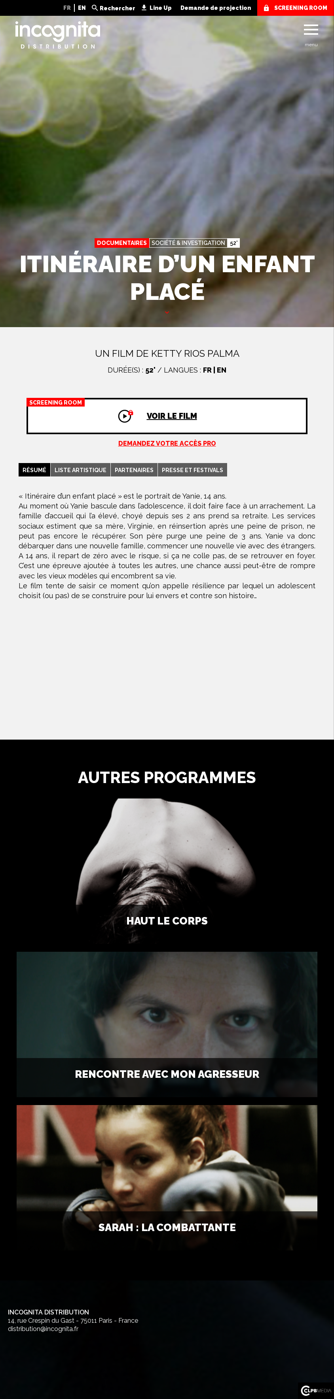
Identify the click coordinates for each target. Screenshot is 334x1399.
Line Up (161, 8)
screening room (300, 8)
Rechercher (117, 8)
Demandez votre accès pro (167, 443)
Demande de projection (215, 8)
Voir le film (112, 409)
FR (67, 8)
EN (82, 8)
